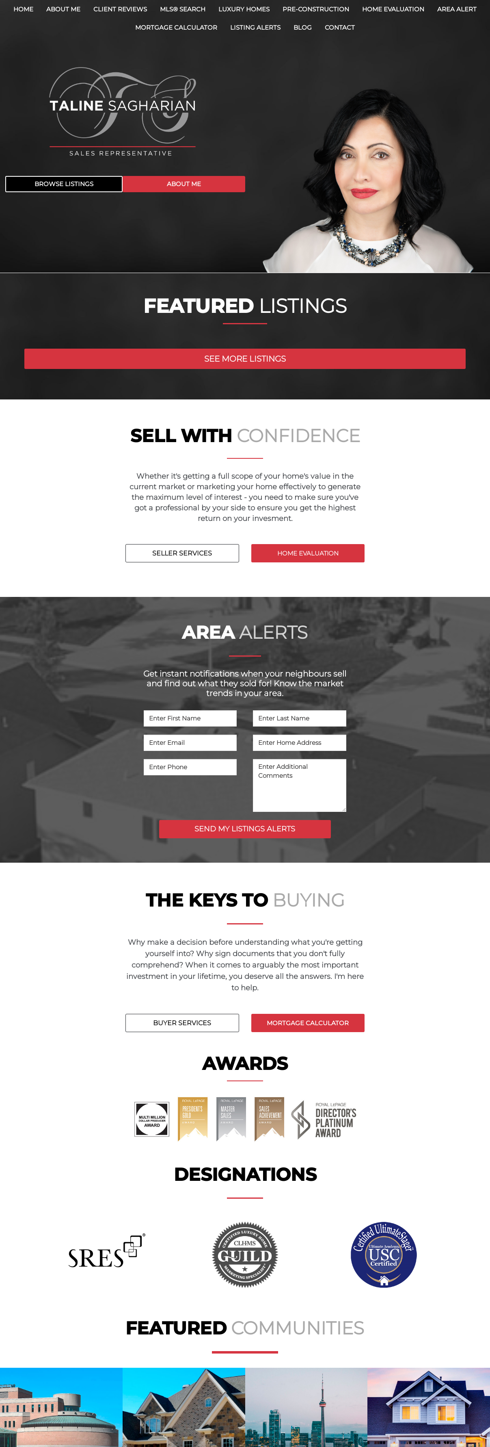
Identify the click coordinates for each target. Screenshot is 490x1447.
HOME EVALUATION (308, 553)
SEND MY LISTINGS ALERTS (244, 828)
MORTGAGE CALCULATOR (308, 1023)
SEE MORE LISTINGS (245, 359)
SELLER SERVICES (182, 553)
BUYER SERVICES (182, 1023)
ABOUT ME (184, 184)
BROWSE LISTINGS (64, 184)
